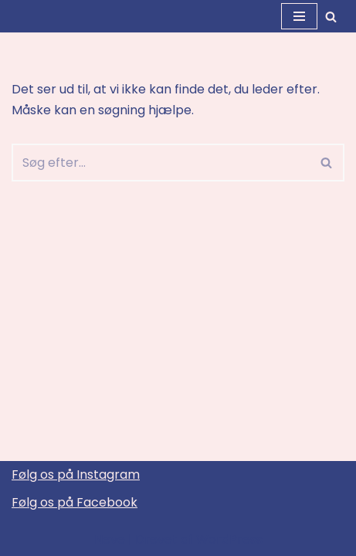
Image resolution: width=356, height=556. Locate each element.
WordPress (229, 539)
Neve (109, 539)
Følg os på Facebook (74, 502)
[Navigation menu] (299, 16)
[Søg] (331, 16)
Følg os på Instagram (76, 474)
